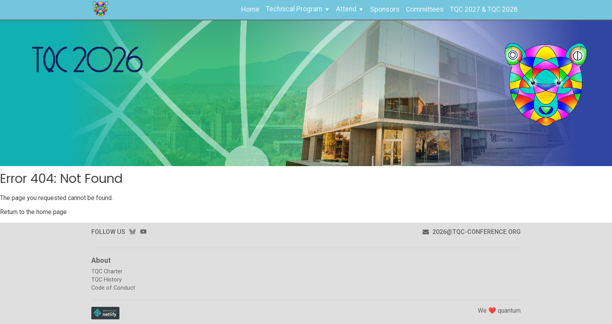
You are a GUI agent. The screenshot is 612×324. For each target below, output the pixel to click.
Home (250, 9)
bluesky (132, 231)
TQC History (106, 279)
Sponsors (385, 9)
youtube (143, 231)
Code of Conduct (113, 288)
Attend (346, 9)
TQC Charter (107, 271)
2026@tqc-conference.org (471, 231)
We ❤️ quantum (499, 310)
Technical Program (294, 9)
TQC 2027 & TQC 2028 (484, 9)
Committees (425, 9)
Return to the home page (33, 212)
